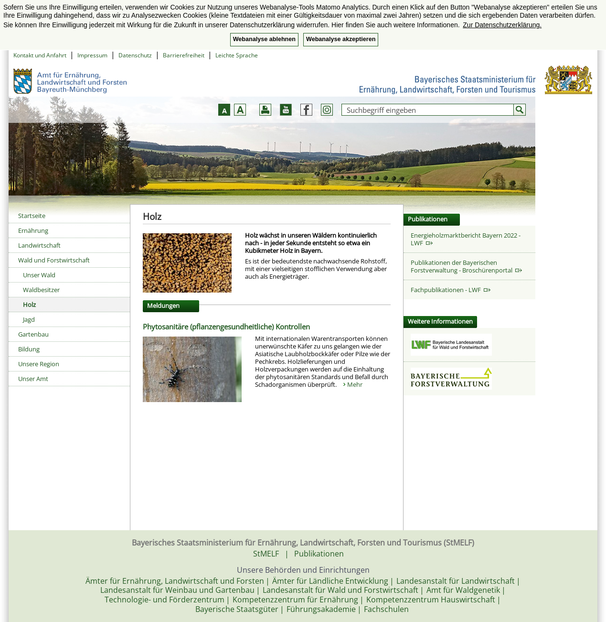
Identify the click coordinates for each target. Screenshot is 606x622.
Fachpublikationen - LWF (450, 289)
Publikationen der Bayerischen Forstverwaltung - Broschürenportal (466, 266)
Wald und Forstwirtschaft (54, 260)
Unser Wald (39, 275)
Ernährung (33, 230)
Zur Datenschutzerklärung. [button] (502, 25)
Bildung (29, 349)
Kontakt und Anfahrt (39, 55)
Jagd (29, 319)
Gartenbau (33, 334)
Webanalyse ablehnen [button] (264, 39)
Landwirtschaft (39, 245)
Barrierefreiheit (183, 55)
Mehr (354, 384)
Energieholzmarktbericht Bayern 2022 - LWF (466, 239)
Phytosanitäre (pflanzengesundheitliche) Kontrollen (226, 326)
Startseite (31, 215)
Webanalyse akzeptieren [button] (340, 39)
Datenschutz (135, 55)
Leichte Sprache (236, 55)
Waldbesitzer (41, 289)
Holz (29, 304)
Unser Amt (33, 378)
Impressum (92, 55)
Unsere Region (38, 364)
